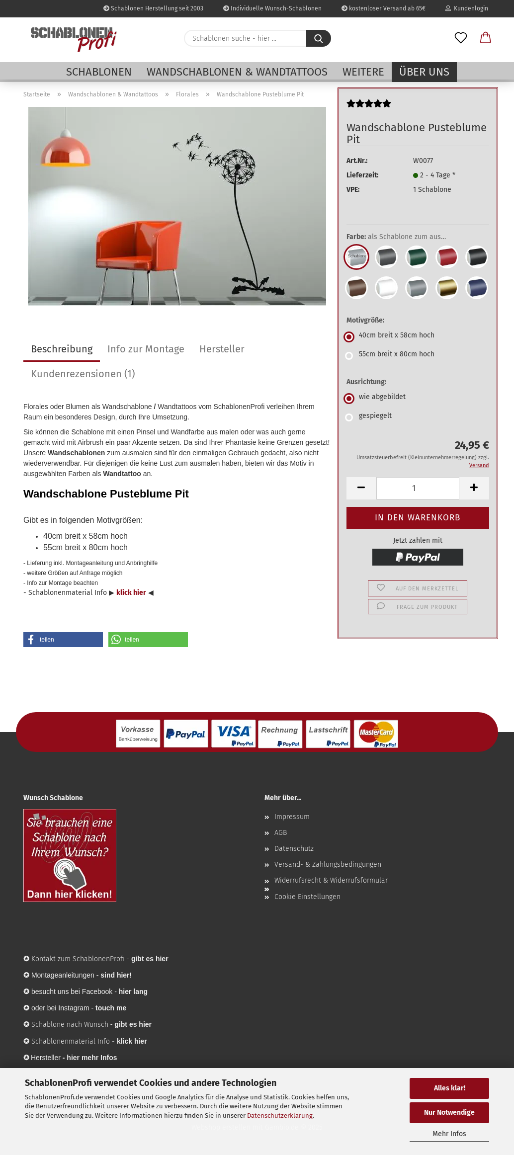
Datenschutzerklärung (280, 1115)
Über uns (424, 72)
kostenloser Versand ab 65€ (384, 8)
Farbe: (403, 237)
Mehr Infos (449, 1134)
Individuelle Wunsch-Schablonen (272, 8)
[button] (485, 38)
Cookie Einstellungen (307, 897)
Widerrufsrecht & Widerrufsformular (331, 880)
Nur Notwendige (449, 1112)
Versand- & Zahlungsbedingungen (327, 864)
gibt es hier (133, 1024)
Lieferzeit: (362, 175)
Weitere (363, 72)
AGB (280, 832)
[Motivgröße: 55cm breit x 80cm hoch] (417, 355)
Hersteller (222, 349)
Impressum (292, 817)
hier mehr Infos (92, 1058)
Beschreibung (61, 349)
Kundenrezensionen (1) (83, 374)
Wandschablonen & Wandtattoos (237, 72)
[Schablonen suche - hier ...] (318, 38)
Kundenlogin (466, 8)
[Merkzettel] (460, 38)
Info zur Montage (145, 349)
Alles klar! (449, 1088)
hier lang (133, 991)
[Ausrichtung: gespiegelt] (417, 417)
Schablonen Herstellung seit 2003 (153, 8)
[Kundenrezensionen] (368, 107)
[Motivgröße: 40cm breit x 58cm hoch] (417, 336)
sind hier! (116, 975)
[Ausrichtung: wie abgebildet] (417, 398)
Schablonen (99, 72)
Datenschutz (294, 848)
